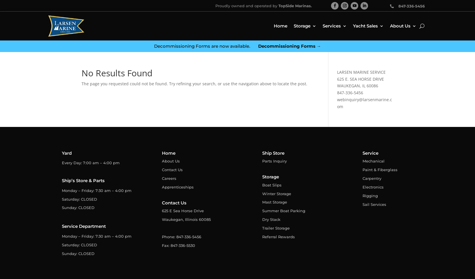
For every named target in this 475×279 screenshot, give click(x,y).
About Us (400, 26)
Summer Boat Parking (283, 210)
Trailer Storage (276, 228)
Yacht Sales (365, 26)
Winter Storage (276, 193)
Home (280, 26)
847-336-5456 (350, 92)
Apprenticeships (178, 187)
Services (332, 26)
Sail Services (374, 204)
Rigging (370, 195)
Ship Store (273, 153)
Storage (302, 26)
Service (370, 153)
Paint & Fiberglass (380, 169)
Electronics (373, 187)
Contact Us (172, 169)
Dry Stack (271, 219)
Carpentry (372, 178)
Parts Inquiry (274, 161)
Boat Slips (272, 185)
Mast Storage (274, 202)
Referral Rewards (278, 236)
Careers (169, 178)
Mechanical (374, 161)
